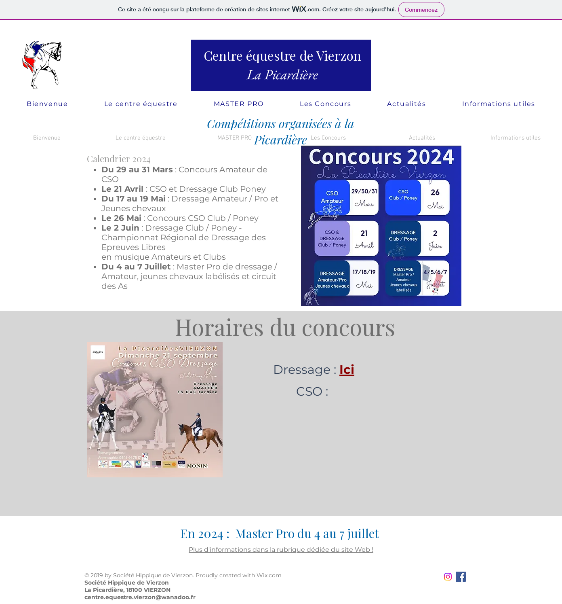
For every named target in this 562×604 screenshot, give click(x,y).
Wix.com (269, 575)
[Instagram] (448, 577)
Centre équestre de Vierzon (282, 55)
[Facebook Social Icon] (461, 577)
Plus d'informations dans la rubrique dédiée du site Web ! (281, 549)
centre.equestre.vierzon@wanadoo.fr (140, 597)
